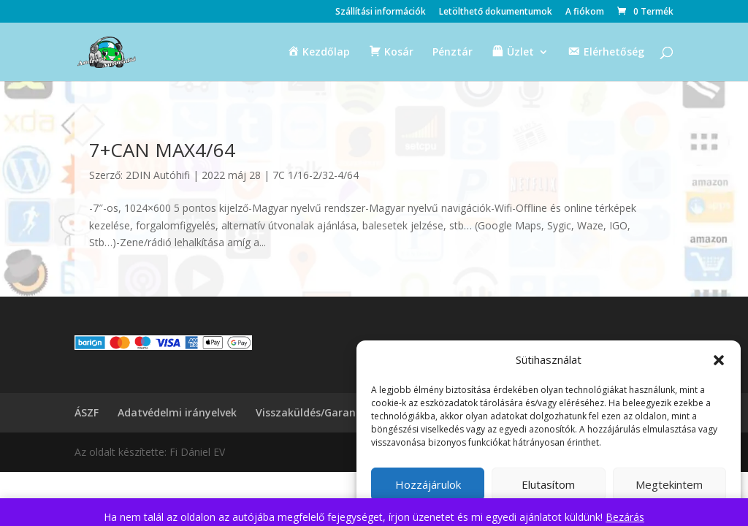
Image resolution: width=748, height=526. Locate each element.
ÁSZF (87, 412)
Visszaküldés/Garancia (313, 412)
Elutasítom (548, 484)
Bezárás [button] (625, 517)
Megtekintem (669, 484)
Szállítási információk (380, 12)
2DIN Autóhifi (158, 175)
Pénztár (452, 52)
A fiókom (584, 12)
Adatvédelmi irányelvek (177, 412)
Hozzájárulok (428, 484)
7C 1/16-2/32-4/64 (315, 175)
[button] (718, 360)
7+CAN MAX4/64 (162, 150)
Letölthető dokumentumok (495, 12)
